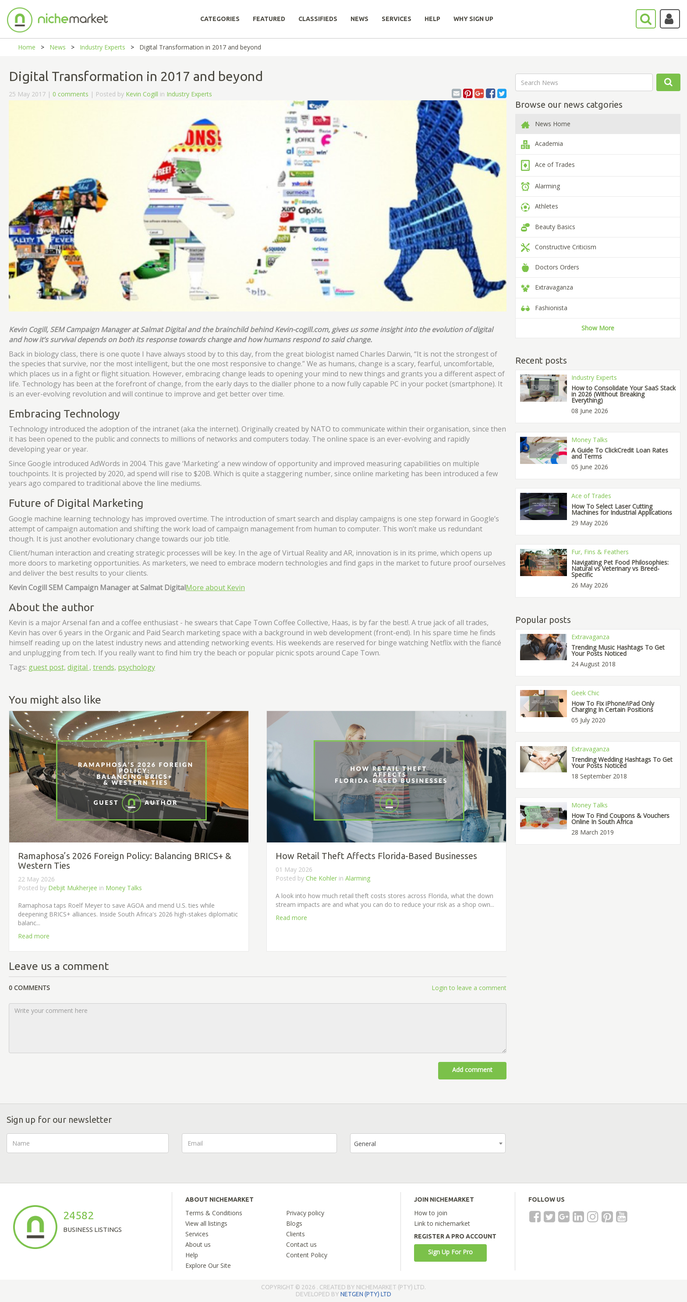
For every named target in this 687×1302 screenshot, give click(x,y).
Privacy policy (305, 1213)
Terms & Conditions (213, 1213)
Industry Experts (102, 47)
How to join (430, 1213)
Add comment (472, 1069)
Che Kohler (321, 878)
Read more (34, 936)
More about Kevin (215, 587)
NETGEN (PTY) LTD (365, 1294)
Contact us (301, 1244)
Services (197, 1234)
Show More (597, 328)
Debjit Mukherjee (72, 888)
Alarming (357, 878)
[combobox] (428, 1143)
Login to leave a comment (469, 988)
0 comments (71, 94)
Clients (295, 1234)
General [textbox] (365, 1143)
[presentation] (585, 1150)
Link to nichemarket (442, 1223)
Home (26, 47)
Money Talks (124, 888)
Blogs (294, 1223)
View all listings (206, 1223)
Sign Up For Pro (450, 1252)
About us (198, 1244)
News (58, 47)
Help (191, 1255)
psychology (136, 667)
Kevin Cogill (142, 94)
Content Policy (306, 1255)
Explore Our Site (208, 1265)
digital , (79, 667)
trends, (104, 667)
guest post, (47, 667)
